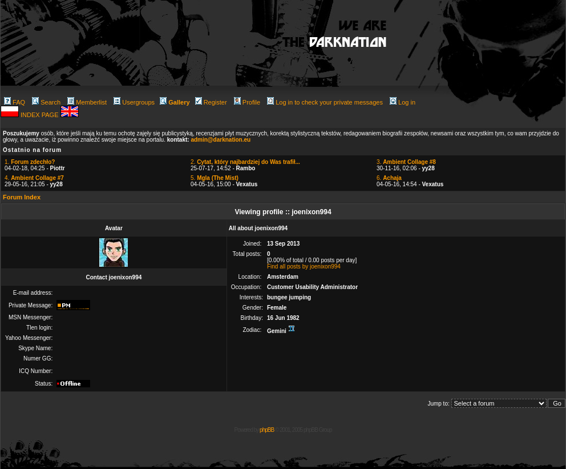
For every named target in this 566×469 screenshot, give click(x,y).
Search (46, 102)
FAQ (14, 102)
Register (211, 102)
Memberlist (87, 102)
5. (214, 178)
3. (406, 162)
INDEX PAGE (40, 114)
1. (30, 162)
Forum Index (22, 197)
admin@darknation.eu (220, 140)
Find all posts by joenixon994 (304, 266)
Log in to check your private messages (325, 102)
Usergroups (134, 102)
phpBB (267, 430)
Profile (247, 102)
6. (389, 178)
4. (34, 178)
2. (245, 162)
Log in (402, 102)
